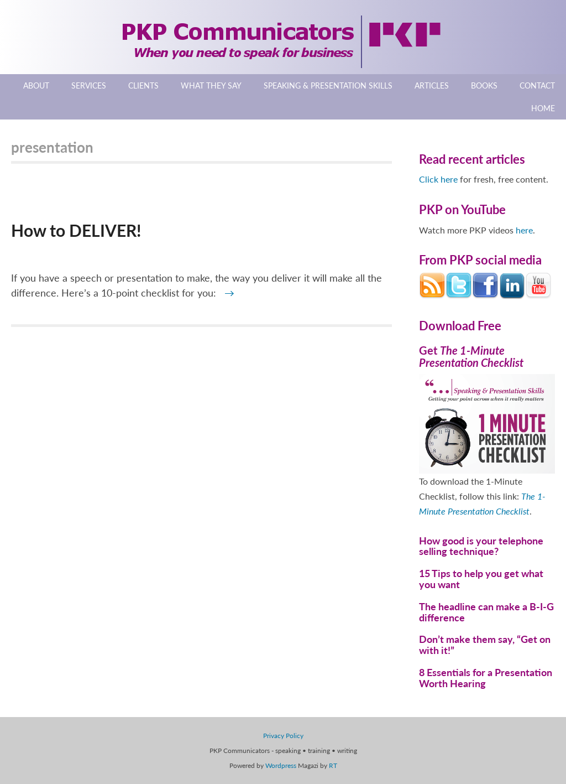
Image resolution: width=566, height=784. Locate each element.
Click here (438, 179)
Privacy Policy (283, 735)
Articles (432, 85)
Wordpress (280, 765)
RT (333, 765)
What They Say (211, 85)
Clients (143, 85)
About (36, 85)
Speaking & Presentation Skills (328, 85)
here (524, 230)
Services (88, 85)
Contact (537, 85)
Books (484, 85)
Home (543, 108)
